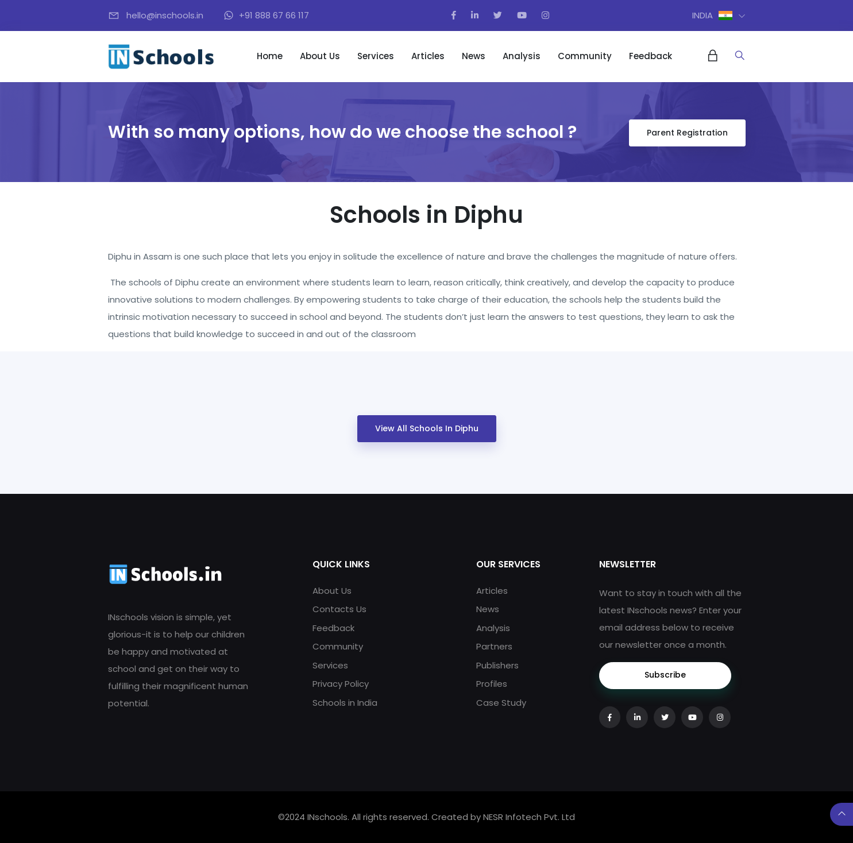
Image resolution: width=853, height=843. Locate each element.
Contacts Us (339, 609)
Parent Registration (687, 132)
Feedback (650, 56)
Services (375, 56)
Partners (494, 646)
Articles (428, 56)
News (473, 56)
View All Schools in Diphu (426, 428)
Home (270, 56)
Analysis (522, 56)
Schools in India (344, 703)
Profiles (491, 684)
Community (585, 56)
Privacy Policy (340, 684)
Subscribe (665, 674)
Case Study (501, 703)
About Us (320, 56)
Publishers (497, 665)
